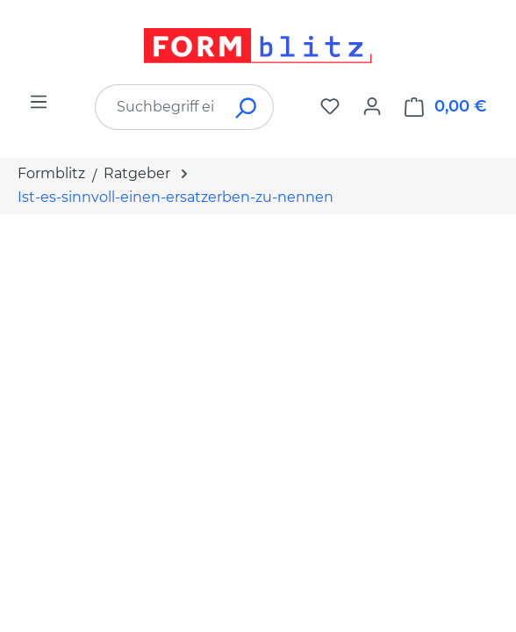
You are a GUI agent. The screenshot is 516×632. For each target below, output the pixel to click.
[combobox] (158, 107)
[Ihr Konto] (372, 106)
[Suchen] (247, 107)
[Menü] (39, 101)
